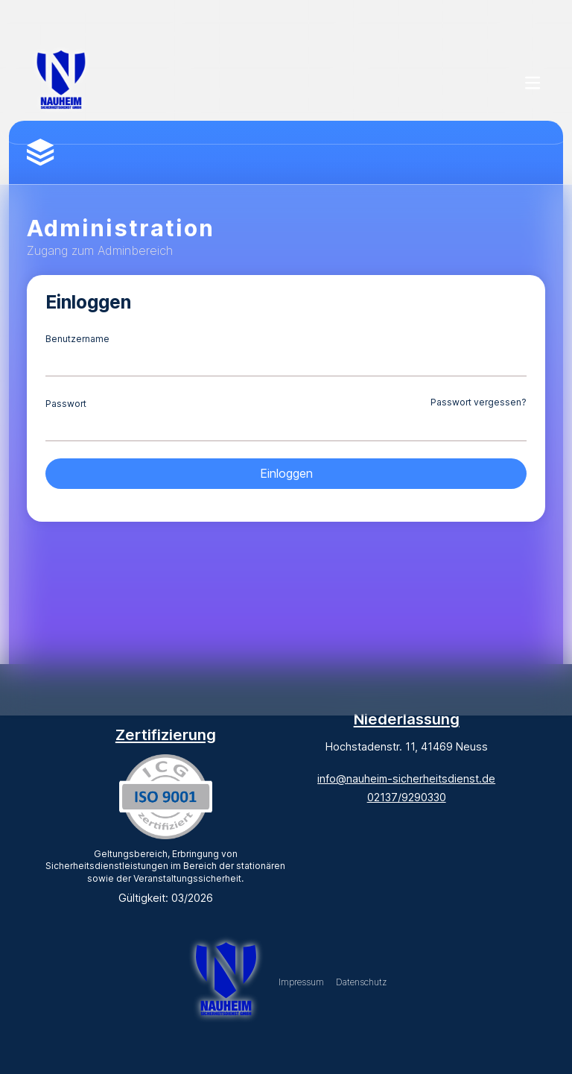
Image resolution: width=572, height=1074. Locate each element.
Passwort (65, 403)
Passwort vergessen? (478, 402)
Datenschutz (361, 982)
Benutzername (77, 338)
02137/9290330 (406, 797)
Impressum (301, 982)
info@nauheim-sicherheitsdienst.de (406, 778)
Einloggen (286, 473)
